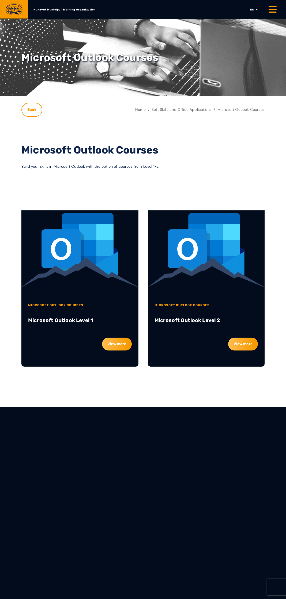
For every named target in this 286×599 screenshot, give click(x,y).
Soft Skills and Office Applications (182, 109)
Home (140, 109)
